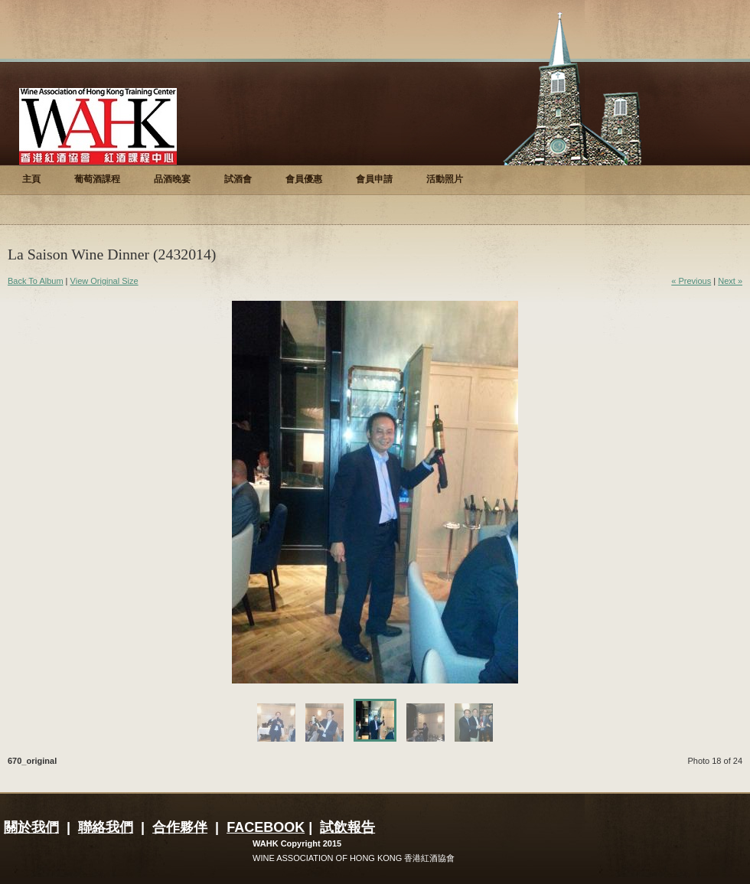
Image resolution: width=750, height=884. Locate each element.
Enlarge (504, 667)
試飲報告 (347, 827)
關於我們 (31, 827)
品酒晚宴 (172, 179)
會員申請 (374, 179)
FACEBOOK (266, 827)
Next (446, 492)
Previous (303, 492)
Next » (730, 280)
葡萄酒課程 (97, 179)
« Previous (691, 280)
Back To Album (36, 280)
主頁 (31, 179)
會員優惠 (303, 179)
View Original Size (104, 280)
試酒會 (238, 179)
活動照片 (444, 179)
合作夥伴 (179, 827)
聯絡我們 (105, 827)
